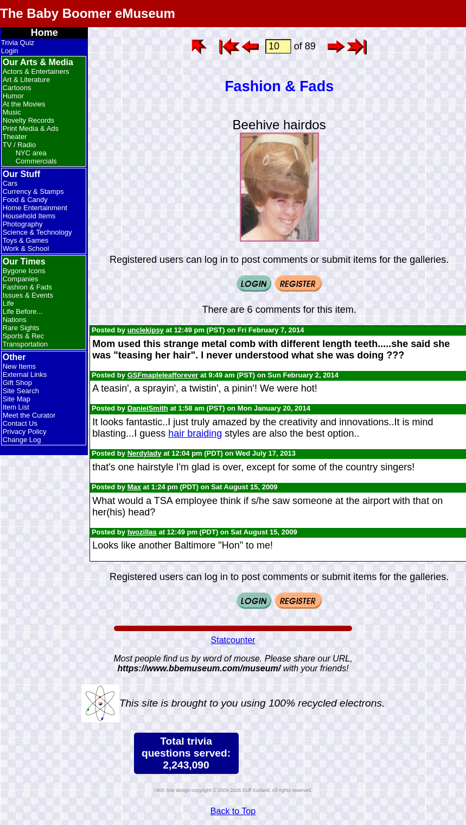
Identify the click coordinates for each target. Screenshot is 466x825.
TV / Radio (19, 145)
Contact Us (20, 423)
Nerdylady (144, 453)
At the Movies (24, 104)
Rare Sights (21, 328)
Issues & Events (28, 295)
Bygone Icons (24, 271)
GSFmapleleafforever (163, 375)
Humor (13, 96)
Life (8, 303)
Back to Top (233, 811)
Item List (16, 407)
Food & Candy (25, 200)
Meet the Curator (29, 415)
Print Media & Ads (31, 128)
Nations (15, 320)
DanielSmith (147, 408)
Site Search (21, 391)
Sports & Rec (23, 336)
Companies (21, 279)
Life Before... (23, 311)
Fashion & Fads (27, 287)
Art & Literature (26, 79)
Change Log (22, 440)
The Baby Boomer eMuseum (87, 13)
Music (12, 112)
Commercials (36, 161)
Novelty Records (28, 120)
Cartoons (17, 88)
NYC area (31, 153)
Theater (15, 137)
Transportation (25, 344)
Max (134, 487)
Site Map (16, 399)
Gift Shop (17, 383)
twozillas (142, 532)
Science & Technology (37, 232)
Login (9, 51)
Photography (23, 224)
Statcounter (233, 640)
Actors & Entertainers (36, 71)
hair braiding (195, 433)
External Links (25, 374)
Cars (10, 183)
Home (44, 32)
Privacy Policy (25, 431)
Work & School (26, 248)
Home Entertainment (35, 208)
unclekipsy (145, 330)
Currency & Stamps (33, 191)
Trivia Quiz (18, 43)
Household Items (29, 216)
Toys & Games (26, 240)
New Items (19, 366)
